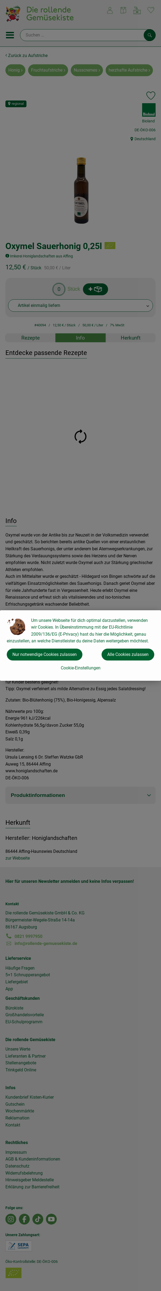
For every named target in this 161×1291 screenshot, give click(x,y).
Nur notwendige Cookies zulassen (44, 654)
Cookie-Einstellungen (80, 667)
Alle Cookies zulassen (128, 654)
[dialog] (80, 645)
